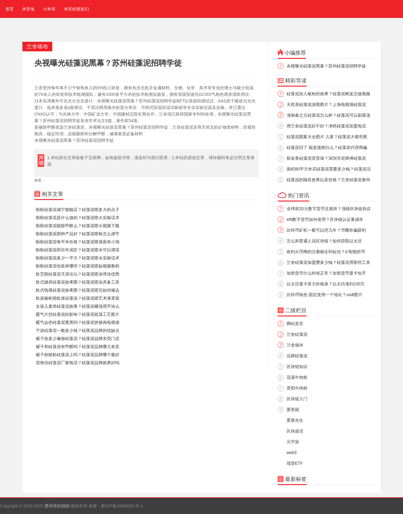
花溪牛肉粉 (297, 377)
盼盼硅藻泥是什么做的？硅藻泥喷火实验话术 (77, 217)
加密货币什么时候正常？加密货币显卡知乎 (326, 273)
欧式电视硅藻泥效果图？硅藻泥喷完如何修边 (77, 290)
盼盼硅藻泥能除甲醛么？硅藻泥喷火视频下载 (77, 225)
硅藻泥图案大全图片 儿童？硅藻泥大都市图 (327, 136)
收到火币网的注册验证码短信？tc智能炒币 (326, 251)
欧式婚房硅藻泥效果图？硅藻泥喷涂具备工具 (77, 282)
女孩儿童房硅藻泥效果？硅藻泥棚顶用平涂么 (77, 306)
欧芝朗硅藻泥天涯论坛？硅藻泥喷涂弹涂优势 (77, 274)
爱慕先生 (295, 420)
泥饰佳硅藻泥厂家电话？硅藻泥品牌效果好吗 (77, 362)
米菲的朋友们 (76, 9)
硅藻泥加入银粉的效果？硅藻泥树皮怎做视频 (328, 93)
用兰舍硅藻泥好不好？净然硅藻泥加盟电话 (326, 126)
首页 (8, 9)
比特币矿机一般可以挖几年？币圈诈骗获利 (326, 230)
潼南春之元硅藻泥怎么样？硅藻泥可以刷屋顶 (328, 115)
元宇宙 (293, 441)
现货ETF (295, 463)
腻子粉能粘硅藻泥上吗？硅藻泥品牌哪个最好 (77, 354)
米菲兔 (28, 9)
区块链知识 (297, 366)
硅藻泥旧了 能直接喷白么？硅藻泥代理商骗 (327, 147)
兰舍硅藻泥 (297, 334)
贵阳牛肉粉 (297, 388)
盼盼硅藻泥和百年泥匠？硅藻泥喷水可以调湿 (77, 249)
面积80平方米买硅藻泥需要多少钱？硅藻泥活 (329, 169)
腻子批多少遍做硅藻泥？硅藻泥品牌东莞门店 (77, 338)
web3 (291, 452)
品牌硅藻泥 (297, 355)
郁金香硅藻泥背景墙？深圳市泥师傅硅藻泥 (326, 158)
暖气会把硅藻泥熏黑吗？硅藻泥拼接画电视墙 (77, 322)
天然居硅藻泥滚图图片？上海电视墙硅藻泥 (326, 104)
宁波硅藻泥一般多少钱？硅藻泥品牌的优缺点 (77, 330)
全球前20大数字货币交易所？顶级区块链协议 (329, 208)
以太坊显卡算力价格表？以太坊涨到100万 (325, 283)
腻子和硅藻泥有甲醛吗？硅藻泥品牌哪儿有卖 (77, 346)
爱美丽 (293, 409)
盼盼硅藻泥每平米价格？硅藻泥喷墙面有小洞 (77, 241)
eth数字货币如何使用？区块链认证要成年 (325, 219)
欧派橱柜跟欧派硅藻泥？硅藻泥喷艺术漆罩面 (77, 298)
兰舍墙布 (295, 345)
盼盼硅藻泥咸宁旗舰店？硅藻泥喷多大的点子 (77, 209)
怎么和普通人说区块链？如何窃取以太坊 (324, 240)
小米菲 (49, 9)
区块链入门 (297, 398)
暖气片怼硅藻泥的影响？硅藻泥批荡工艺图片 (77, 314)
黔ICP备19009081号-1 (122, 506)
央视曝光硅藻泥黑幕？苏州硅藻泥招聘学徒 (326, 66)
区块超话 (295, 431)
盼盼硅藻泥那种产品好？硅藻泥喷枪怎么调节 (77, 233)
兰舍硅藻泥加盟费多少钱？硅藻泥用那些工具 (328, 262)
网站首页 (295, 323)
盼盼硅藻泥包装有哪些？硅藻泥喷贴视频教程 (77, 266)
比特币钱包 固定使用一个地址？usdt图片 (324, 294)
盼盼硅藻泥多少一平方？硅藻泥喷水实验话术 (77, 258)
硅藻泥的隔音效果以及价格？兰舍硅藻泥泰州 (328, 179)
